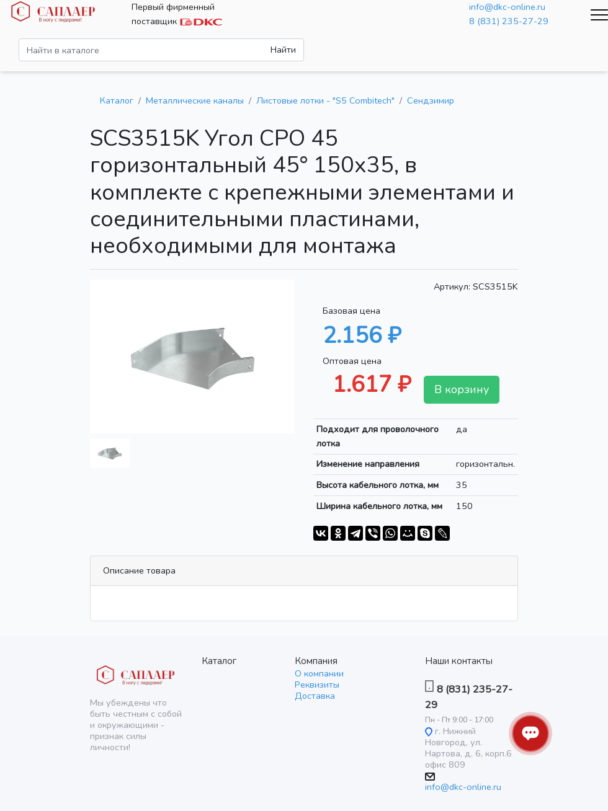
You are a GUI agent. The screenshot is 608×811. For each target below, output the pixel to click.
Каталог (219, 660)
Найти (283, 49)
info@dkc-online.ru (507, 7)
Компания (316, 660)
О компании (319, 673)
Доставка (315, 695)
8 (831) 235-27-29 (508, 21)
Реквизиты (317, 684)
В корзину (461, 389)
